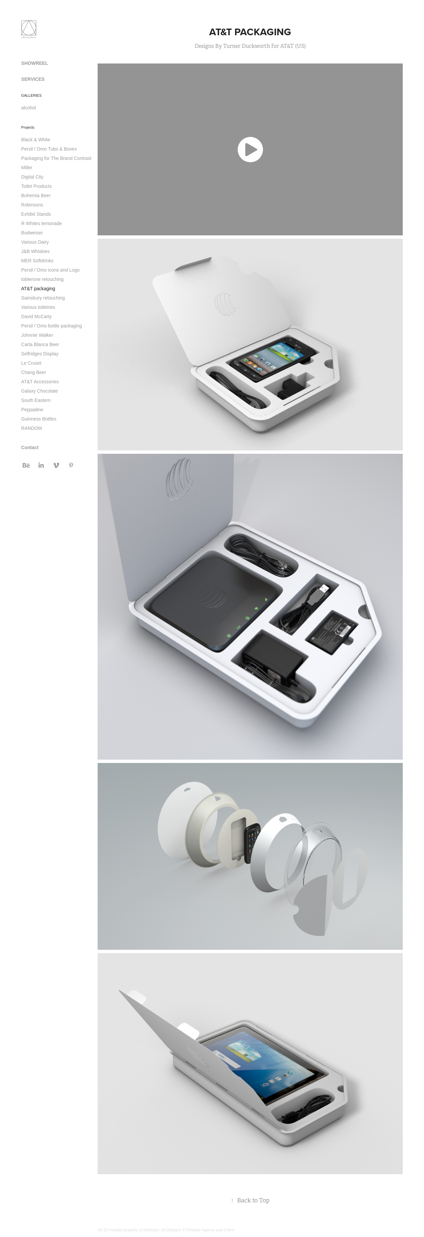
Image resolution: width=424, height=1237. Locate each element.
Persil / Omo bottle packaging (51, 325)
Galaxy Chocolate (39, 391)
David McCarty (36, 316)
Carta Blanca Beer (40, 344)
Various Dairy (35, 242)
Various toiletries (38, 307)
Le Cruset (31, 363)
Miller (26, 167)
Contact (30, 447)
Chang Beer (33, 372)
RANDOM (31, 428)
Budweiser (32, 232)
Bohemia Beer (36, 195)
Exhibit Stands (36, 214)
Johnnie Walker (37, 335)
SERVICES (33, 79)
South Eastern (36, 400)
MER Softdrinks (37, 260)
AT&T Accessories (40, 381)
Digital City (32, 177)
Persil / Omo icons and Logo (50, 270)
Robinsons (32, 204)
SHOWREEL (34, 63)
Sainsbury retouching (43, 298)
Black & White (35, 139)
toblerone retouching (42, 279)
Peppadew (32, 409)
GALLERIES (31, 95)
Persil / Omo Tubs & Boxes (49, 149)
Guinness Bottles (38, 419)
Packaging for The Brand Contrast (56, 158)
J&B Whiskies (35, 251)
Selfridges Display (39, 353)
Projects (28, 127)
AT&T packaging (38, 288)
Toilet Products (36, 186)
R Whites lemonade (41, 223)
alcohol (28, 107)
